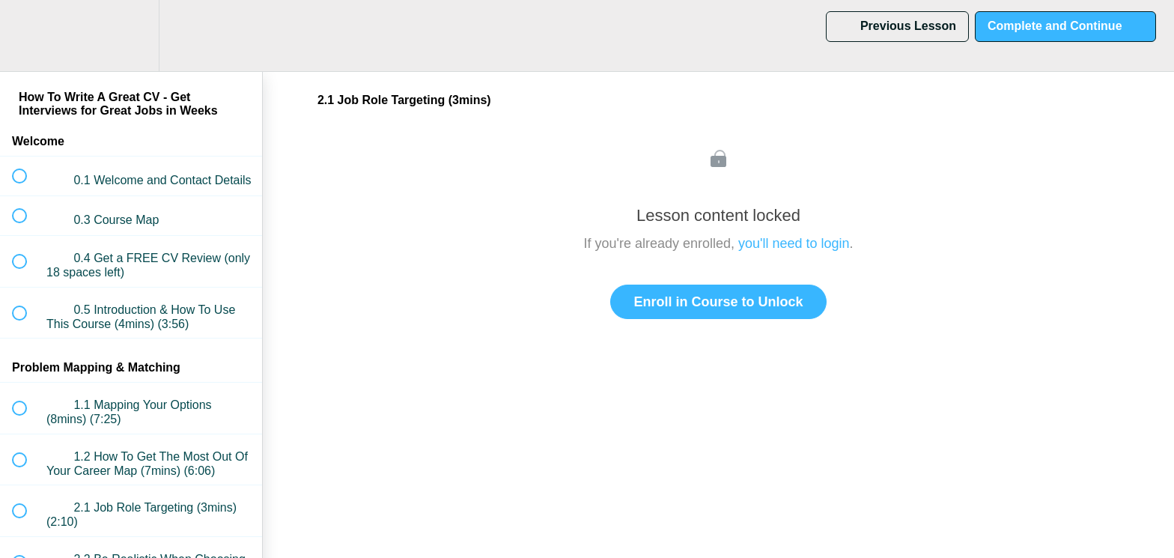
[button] (27, 35)
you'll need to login (794, 243)
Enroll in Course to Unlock (718, 301)
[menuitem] (131, 35)
